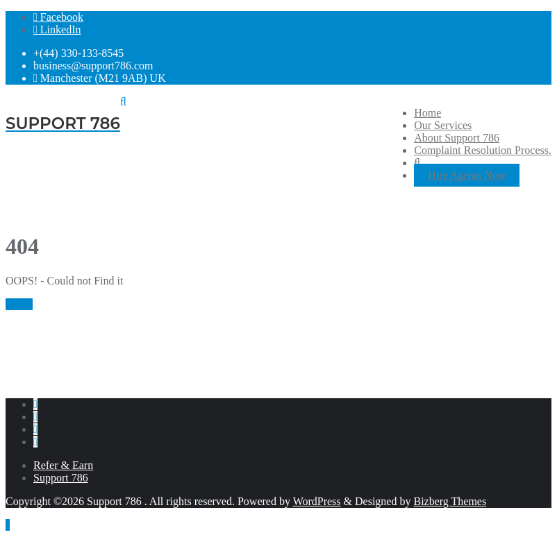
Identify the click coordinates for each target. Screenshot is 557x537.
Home (19, 304)
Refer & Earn (63, 465)
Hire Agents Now (467, 175)
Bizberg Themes (449, 501)
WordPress (317, 501)
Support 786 (60, 478)
